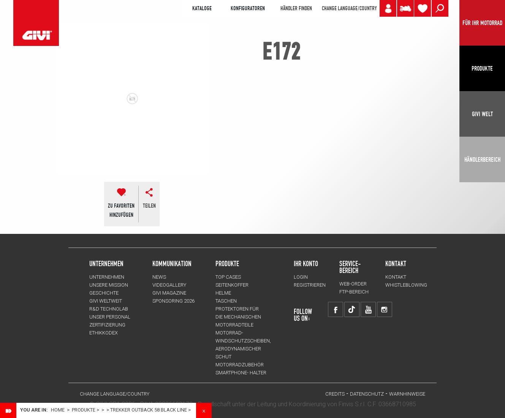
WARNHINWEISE (407, 394)
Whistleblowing (406, 285)
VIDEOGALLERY (169, 285)
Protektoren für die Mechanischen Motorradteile (238, 317)
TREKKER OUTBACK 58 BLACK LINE (148, 410)
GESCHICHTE (104, 293)
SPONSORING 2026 (173, 301)
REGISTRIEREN (310, 285)
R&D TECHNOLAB (108, 309)
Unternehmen (106, 277)
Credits (335, 394)
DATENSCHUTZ (367, 394)
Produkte (227, 263)
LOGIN (301, 277)
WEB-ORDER (353, 284)
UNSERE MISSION (108, 285)
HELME (223, 293)
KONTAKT (395, 277)
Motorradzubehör (239, 365)
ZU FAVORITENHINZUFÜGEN (121, 210)
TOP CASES (228, 277)
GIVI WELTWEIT (105, 301)
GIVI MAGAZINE (169, 293)
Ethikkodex (103, 333)
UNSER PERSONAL (109, 317)
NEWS (159, 277)
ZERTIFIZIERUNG (107, 325)
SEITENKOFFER (232, 285)
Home (58, 410)
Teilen (149, 205)
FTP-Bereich (354, 292)
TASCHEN (226, 301)
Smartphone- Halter (240, 372)
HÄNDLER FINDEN (296, 8)
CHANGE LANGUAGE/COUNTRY (349, 8)
